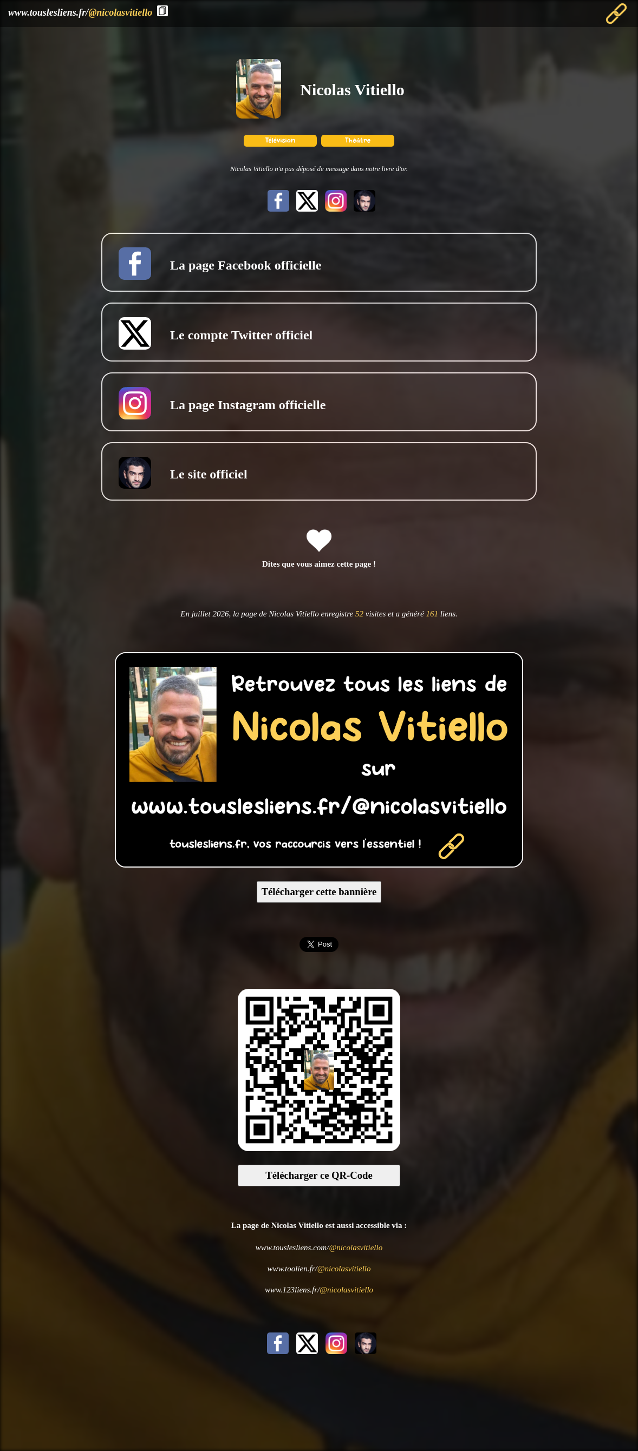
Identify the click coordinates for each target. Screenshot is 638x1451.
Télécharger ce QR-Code (319, 1175)
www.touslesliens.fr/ (80, 12)
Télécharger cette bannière (319, 891)
